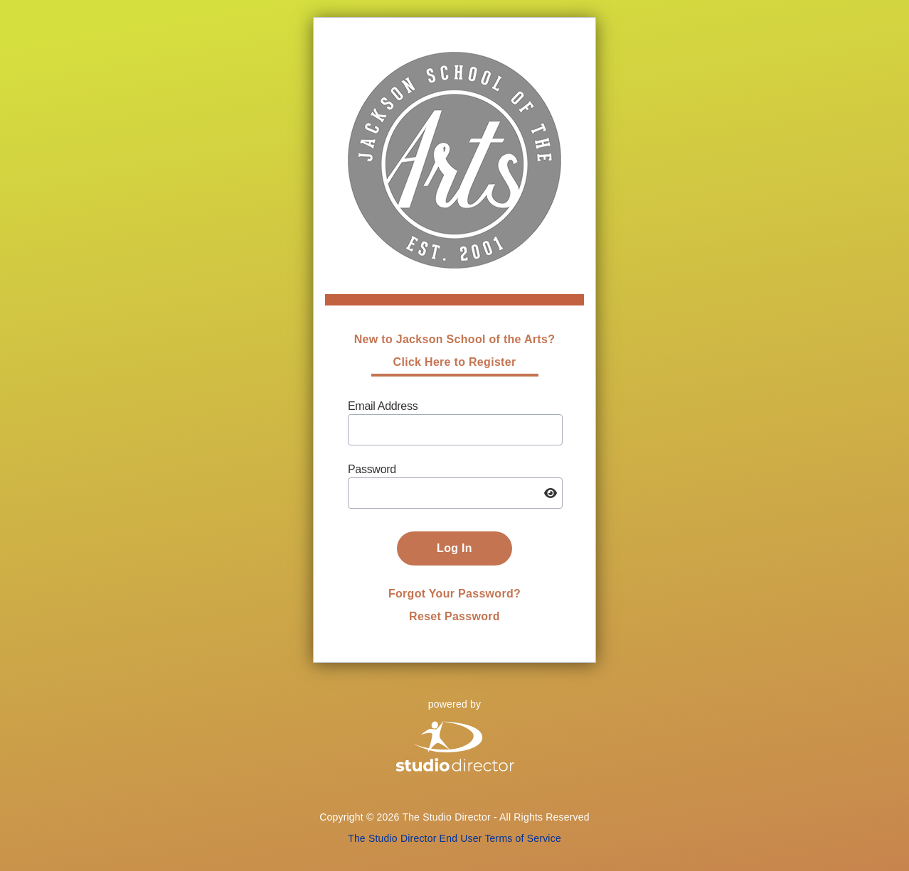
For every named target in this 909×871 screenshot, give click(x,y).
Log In (454, 548)
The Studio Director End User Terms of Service (454, 838)
